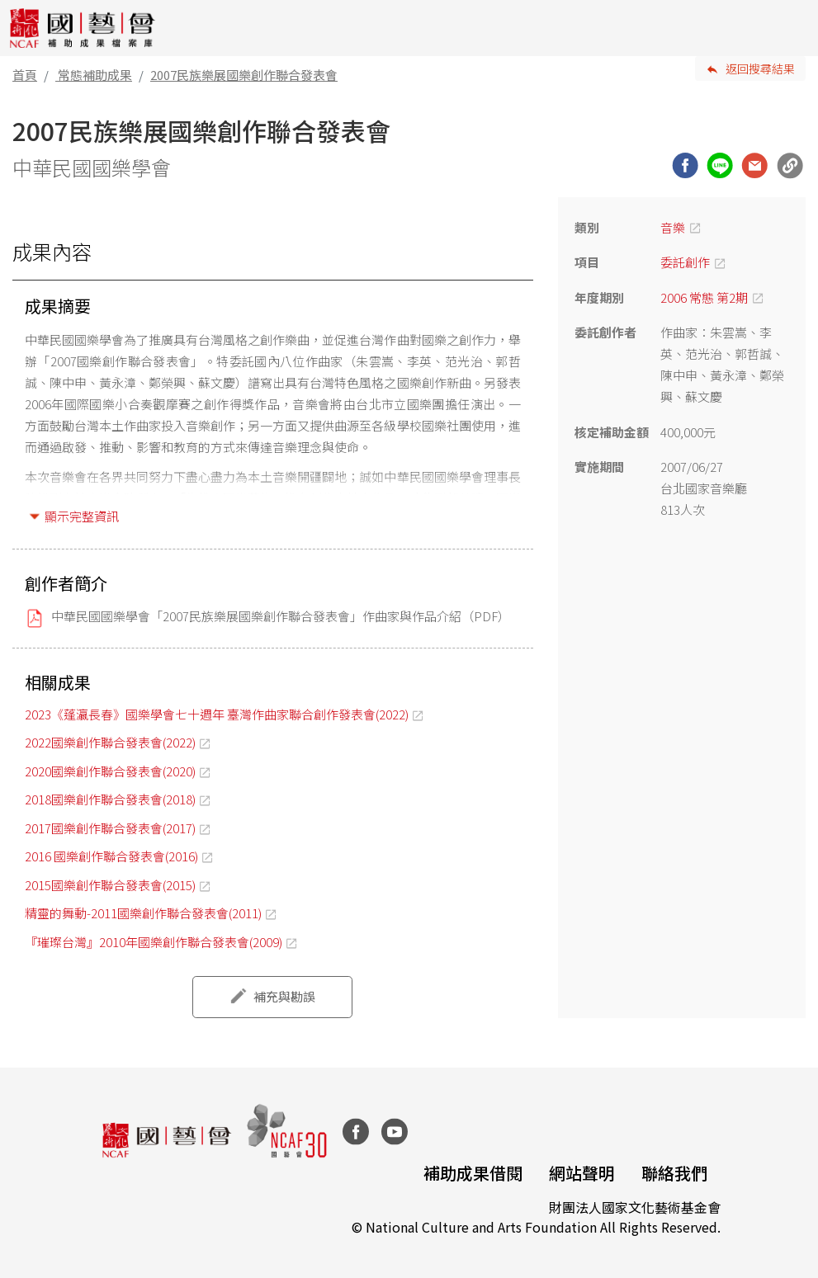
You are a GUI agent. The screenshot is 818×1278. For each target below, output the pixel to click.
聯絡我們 (674, 1173)
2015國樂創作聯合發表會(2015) (110, 885)
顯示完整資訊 (82, 516)
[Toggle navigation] (793, 28)
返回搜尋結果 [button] (760, 68)
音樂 (672, 227)
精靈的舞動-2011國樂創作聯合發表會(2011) (143, 913)
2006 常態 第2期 (704, 297)
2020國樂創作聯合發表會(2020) (110, 771)
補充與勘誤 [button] (284, 996)
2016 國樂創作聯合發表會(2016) (111, 856)
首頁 (24, 74)
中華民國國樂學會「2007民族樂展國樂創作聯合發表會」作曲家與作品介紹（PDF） (280, 616)
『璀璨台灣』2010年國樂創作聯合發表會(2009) (153, 941)
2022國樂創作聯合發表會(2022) (110, 742)
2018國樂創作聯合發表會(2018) (110, 799)
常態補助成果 (95, 74)
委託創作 (685, 262)
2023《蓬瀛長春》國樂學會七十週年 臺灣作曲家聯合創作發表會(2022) (217, 714)
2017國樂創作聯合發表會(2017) (110, 828)
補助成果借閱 (472, 1173)
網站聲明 (582, 1173)
